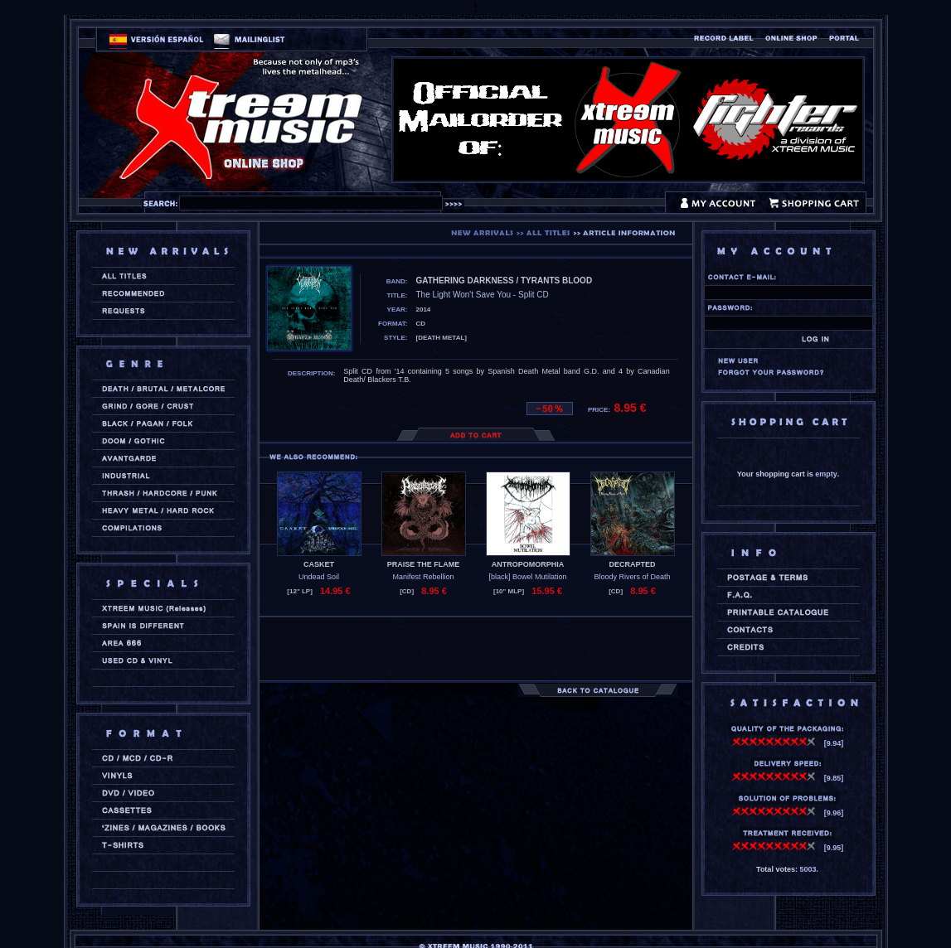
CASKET (318, 564)
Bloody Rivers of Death (632, 577)
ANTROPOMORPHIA (528, 564)
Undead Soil (318, 577)
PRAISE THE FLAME (423, 564)
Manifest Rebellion (423, 577)
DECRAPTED (632, 564)
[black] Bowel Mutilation (527, 577)
